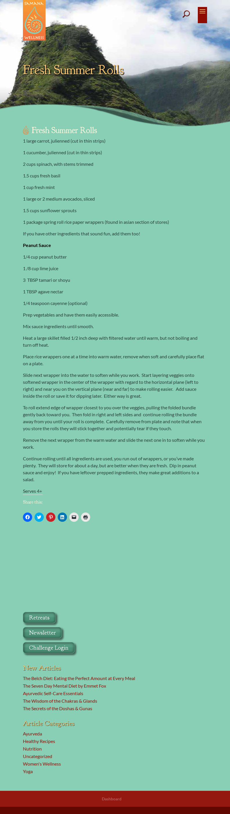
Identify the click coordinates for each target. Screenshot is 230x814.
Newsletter (42, 632)
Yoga (28, 771)
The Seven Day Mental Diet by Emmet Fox (64, 685)
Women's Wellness (42, 763)
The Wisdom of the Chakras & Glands (60, 701)
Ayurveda (32, 733)
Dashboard (112, 798)
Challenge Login (48, 647)
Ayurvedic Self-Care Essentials (53, 693)
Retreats (39, 617)
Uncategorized (37, 756)
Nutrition (32, 748)
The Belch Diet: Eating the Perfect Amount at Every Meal (79, 678)
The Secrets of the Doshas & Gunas (57, 708)
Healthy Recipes (39, 741)
